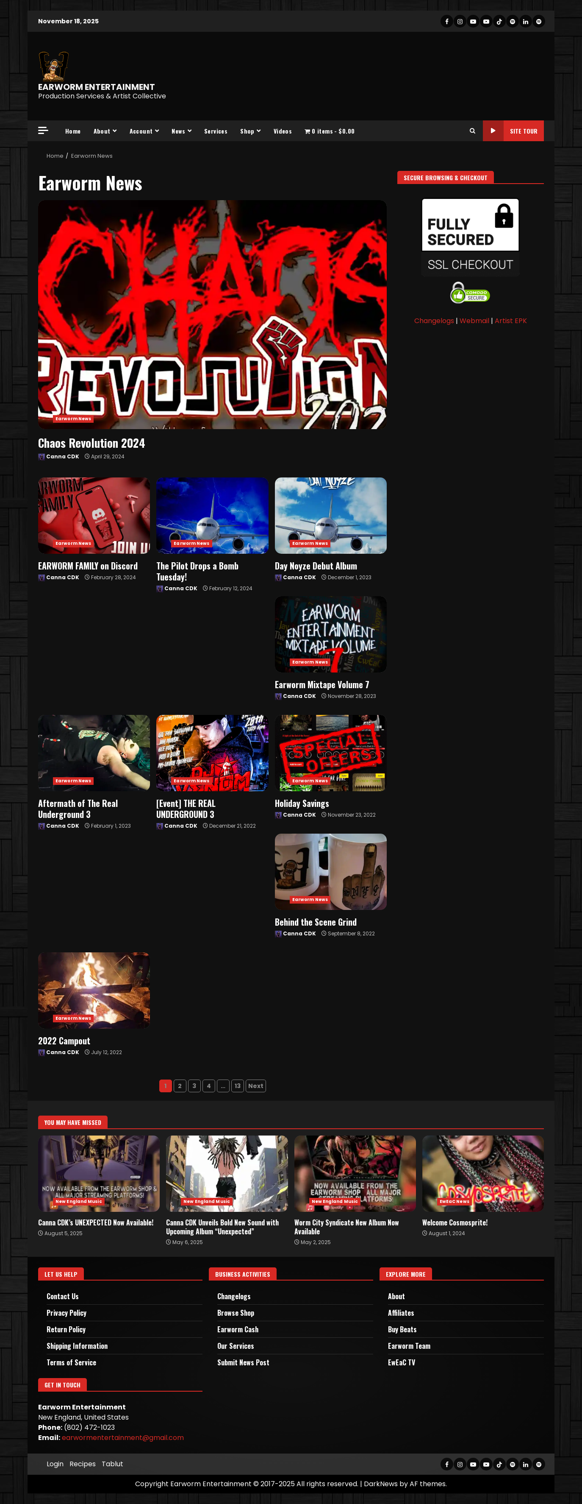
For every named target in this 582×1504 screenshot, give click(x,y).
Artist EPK (511, 321)
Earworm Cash (237, 1329)
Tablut (112, 1464)
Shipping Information (77, 1346)
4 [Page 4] (209, 1086)
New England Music (78, 1201)
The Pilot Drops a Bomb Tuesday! (212, 515)
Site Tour (510, 130)
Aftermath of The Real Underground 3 (94, 753)
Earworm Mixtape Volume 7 (331, 634)
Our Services (235, 1346)
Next (255, 1086)
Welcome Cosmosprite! (483, 1174)
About (102, 130)
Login (55, 1464)
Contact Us (63, 1296)
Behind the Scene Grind (331, 872)
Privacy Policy (66, 1313)
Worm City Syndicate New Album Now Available (355, 1174)
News (178, 130)
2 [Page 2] (180, 1086)
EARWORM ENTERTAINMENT (96, 87)
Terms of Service (71, 1362)
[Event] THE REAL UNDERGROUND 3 (212, 753)
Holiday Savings (331, 753)
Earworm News (73, 419)
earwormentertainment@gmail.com (123, 1438)
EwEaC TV (401, 1362)
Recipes (82, 1464)
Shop (247, 130)
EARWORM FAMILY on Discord (94, 515)
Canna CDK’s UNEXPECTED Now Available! (99, 1174)
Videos (283, 130)
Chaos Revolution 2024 (212, 314)
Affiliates (401, 1313)
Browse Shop (235, 1313)
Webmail (474, 321)
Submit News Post (243, 1362)
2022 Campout (94, 990)
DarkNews (381, 1484)
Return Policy (66, 1329)
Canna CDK (58, 456)
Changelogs (434, 321)
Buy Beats (402, 1329)
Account (141, 130)
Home (73, 130)
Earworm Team (409, 1346)
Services (215, 130)
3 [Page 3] (194, 1086)
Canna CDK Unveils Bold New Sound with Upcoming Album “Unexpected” (227, 1174)
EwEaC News (454, 1201)
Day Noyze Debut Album (331, 515)
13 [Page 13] (238, 1086)
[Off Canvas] (43, 130)
